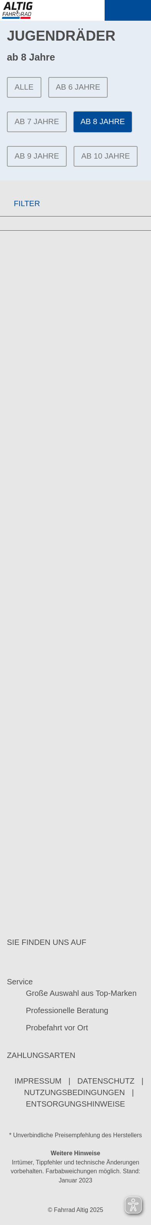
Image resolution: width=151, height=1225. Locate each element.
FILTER (20, 203)
